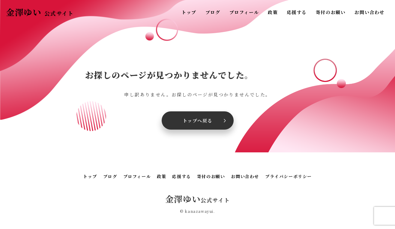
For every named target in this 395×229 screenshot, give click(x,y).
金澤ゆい (39, 12)
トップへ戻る (198, 120)
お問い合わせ (370, 12)
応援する (297, 12)
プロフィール (244, 12)
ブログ (212, 12)
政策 (273, 12)
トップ (188, 12)
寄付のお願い (331, 12)
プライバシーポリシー (288, 176)
